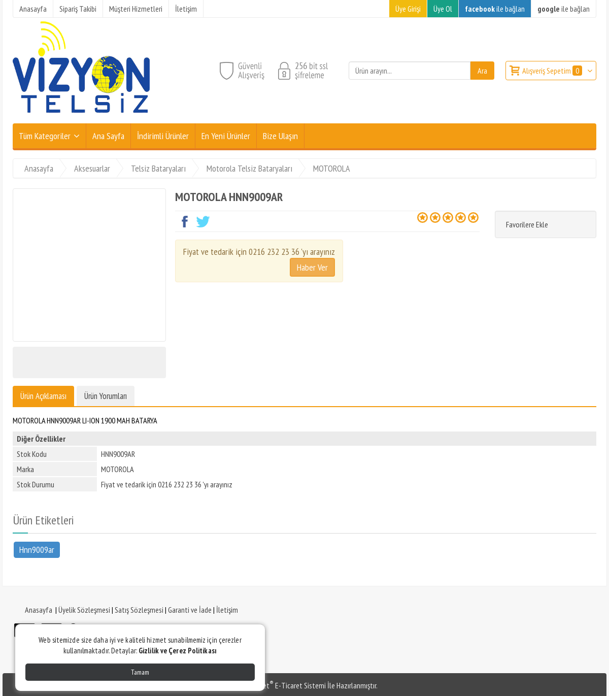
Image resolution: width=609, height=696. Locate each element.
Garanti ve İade (190, 610)
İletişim (227, 610)
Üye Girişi (408, 9)
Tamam (140, 672)
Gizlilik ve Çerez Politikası (178, 650)
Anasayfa (38, 610)
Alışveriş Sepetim (553, 70)
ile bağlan (495, 9)
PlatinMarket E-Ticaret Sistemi (278, 685)
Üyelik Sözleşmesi (84, 610)
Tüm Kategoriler (45, 136)
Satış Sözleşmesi (139, 610)
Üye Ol (442, 9)
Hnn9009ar (36, 549)
